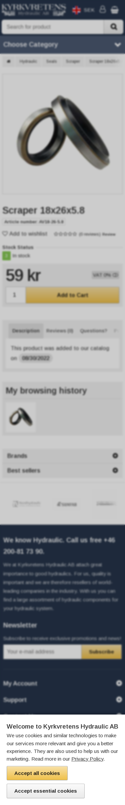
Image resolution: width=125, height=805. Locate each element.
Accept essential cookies (45, 791)
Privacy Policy (87, 759)
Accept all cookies (37, 773)
